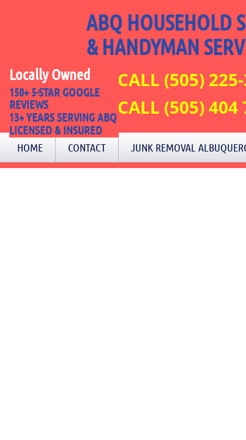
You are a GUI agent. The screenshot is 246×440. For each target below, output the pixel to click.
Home (30, 147)
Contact (87, 147)
